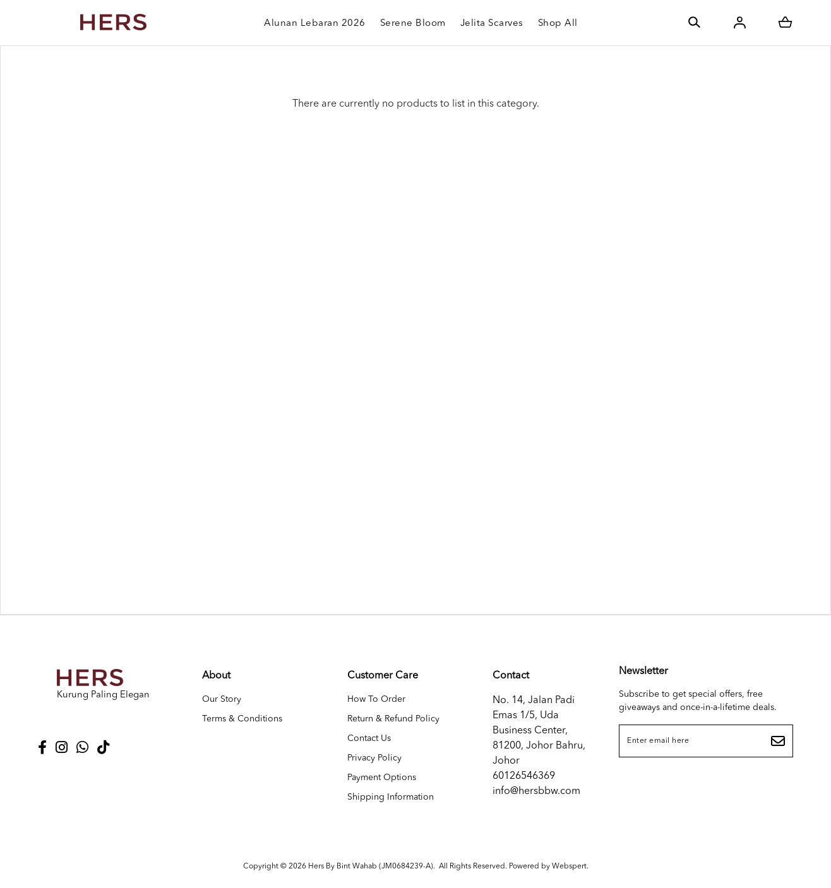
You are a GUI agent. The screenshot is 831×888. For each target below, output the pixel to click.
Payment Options (381, 777)
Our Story (221, 699)
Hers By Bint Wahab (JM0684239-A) (370, 866)
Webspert (569, 866)
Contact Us (369, 738)
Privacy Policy (374, 758)
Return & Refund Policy (393, 718)
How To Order (376, 699)
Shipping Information (390, 797)
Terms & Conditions (242, 718)
